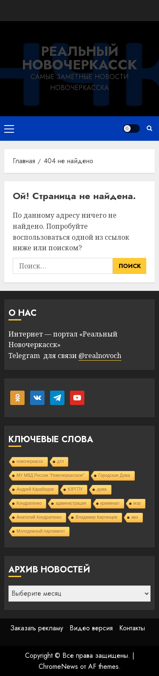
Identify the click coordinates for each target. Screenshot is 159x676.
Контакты (132, 628)
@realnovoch (99, 355)
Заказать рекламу (36, 628)
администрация (71, 503)
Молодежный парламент (41, 531)
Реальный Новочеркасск (79, 57)
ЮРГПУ (75, 489)
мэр (137, 503)
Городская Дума (114, 475)
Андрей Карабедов (35, 489)
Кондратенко (29, 503)
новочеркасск (30, 461)
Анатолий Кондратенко (39, 517)
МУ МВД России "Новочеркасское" (50, 475)
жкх (134, 517)
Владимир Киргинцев (96, 517)
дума (101, 489)
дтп (60, 461)
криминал (110, 503)
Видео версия (91, 628)
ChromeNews (58, 666)
